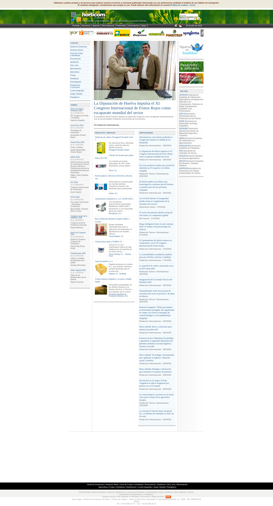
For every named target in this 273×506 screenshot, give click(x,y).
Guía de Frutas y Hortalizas (76, 54)
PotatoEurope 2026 (78, 253)
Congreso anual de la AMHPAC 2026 (79, 217)
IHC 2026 (74, 182)
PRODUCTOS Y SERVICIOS (105, 133)
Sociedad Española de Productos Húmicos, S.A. (118, 295)
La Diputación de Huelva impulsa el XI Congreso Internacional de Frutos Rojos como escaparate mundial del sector (132, 108)
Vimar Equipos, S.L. (116, 236)
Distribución (131, 487)
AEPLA (182, 114)
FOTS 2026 (75, 197)
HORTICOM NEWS (146, 133)
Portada (76, 26)
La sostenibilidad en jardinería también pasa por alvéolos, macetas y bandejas (155, 255)
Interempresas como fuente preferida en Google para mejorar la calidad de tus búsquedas (156, 140)
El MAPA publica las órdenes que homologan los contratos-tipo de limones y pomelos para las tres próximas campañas (156, 186)
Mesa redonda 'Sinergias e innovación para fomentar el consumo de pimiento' (155, 370)
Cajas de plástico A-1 (104, 261)
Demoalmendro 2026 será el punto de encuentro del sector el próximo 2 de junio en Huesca (157, 293)
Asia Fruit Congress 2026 (78, 233)
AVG (181, 151)
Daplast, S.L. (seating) (117, 274)
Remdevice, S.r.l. (115, 213)
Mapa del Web (158, 497)
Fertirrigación (75, 82)
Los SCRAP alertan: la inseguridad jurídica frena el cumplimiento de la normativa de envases (154, 201)
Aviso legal (76, 499)
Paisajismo (74, 97)
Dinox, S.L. (113, 170)
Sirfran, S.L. (113, 193)
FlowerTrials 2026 (77, 142)
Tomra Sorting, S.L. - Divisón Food (120, 255)
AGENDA (74, 105)
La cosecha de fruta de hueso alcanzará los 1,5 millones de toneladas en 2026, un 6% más (156, 414)
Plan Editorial (108, 26)
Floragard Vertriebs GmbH (119, 150)
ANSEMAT (183, 128)
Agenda (95, 26)
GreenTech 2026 (77, 125)
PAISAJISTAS (185, 146)
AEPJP (182, 161)
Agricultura (74, 72)
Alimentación (75, 69)
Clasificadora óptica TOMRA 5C (109, 241)
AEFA (181, 138)
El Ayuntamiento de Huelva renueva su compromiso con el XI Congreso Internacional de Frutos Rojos (155, 243)
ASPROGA (184, 168)
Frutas (73, 75)
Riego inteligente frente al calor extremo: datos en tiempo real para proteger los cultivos (156, 227)
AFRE (181, 121)
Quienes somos (108, 497)
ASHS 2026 (75, 157)
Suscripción (133, 26)
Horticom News (76, 50)
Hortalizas (74, 78)
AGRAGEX (184, 95)
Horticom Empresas (78, 47)
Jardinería (74, 62)
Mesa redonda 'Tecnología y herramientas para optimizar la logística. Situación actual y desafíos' (156, 358)
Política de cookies (179, 5)
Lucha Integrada (77, 90)
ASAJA (182, 156)
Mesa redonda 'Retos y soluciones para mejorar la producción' (155, 328)
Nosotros (86, 26)
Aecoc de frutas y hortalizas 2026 (77, 110)
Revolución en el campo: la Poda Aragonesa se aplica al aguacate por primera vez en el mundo (154, 383)
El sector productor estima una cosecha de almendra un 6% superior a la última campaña (156, 168)
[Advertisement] (136, 456)
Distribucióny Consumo (75, 86)
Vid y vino (74, 65)
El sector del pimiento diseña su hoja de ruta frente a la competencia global (156, 214)
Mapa (143, 26)
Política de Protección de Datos (96, 499)
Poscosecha (75, 59)
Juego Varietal (76, 94)
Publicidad (121, 26)
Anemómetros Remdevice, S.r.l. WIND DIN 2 (114, 199)
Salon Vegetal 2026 (78, 270)
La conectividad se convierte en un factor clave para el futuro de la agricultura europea (156, 397)
